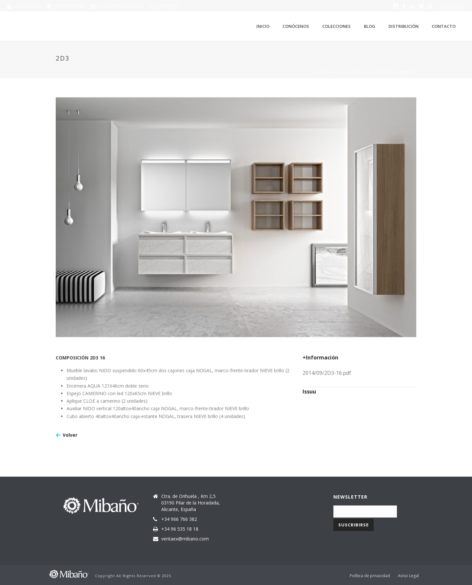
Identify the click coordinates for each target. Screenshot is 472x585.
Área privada (28, 6)
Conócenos (296, 26)
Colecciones (336, 26)
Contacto (444, 26)
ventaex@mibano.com (121, 6)
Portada (323, 72)
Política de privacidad (370, 575)
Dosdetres (382, 72)
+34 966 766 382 (70, 6)
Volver (70, 435)
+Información (320, 357)
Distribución (403, 26)
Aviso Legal (408, 575)
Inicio (262, 26)
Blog (369, 26)
